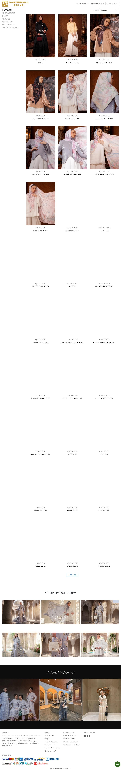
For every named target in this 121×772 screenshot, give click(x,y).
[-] (84, 736)
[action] (117, 764)
